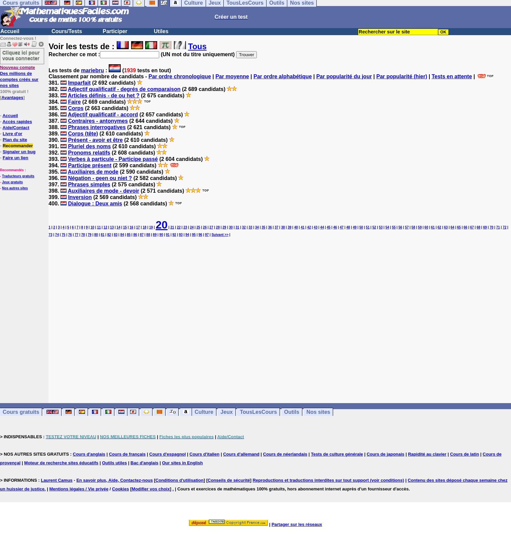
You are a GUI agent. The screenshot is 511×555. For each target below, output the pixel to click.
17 (138, 227)
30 (231, 227)
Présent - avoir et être (95, 140)
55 (394, 227)
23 (185, 227)
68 (478, 227)
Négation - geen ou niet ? (100, 178)
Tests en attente (452, 76)
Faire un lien (15, 157)
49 (354, 227)
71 (498, 227)
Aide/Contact (15, 127)
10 (92, 227)
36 (270, 227)
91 (168, 235)
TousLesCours (258, 412)
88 (148, 235)
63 (446, 227)
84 (122, 235)
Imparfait (79, 83)
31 (237, 227)
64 (452, 227)
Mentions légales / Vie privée (78, 488)
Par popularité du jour (344, 76)
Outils (291, 412)
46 (335, 227)
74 (57, 235)
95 (194, 235)
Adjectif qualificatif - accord (103, 114)
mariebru (92, 70)
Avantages (12, 97)
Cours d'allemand (241, 454)
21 (172, 227)
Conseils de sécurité (229, 480)
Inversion (80, 197)
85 (128, 235)
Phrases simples (89, 184)
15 (125, 227)
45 (328, 227)
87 (141, 235)
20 (162, 225)
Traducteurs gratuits (18, 176)
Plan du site (15, 139)
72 (504, 227)
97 (207, 235)
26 (205, 227)
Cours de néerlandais (285, 454)
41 (302, 227)
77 (76, 235)
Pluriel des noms (89, 146)
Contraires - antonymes (98, 121)
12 (105, 227)
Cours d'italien (205, 454)
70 (491, 227)
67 (472, 227)
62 (439, 227)
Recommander (18, 145)
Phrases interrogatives (97, 127)
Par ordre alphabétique (282, 76)
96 (200, 235)
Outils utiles (114, 462)
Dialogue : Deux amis (95, 203)
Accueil (9, 31)
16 (131, 227)
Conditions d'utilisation (180, 480)
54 (387, 227)
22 (179, 227)
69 (485, 227)
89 (155, 235)
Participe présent (89, 165)
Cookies (120, 488)
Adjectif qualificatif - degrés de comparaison (124, 89)
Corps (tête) (83, 133)
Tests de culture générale (337, 454)
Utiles (161, 31)
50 (361, 227)
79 (89, 235)
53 (381, 227)
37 (276, 227)
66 (465, 227)
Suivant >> (219, 235)
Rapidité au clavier (427, 454)
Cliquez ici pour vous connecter (21, 55)
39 (289, 227)
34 (257, 227)
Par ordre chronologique (179, 76)
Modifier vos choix (151, 488)
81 (102, 235)
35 (263, 227)
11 (99, 227)
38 (283, 227)
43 (315, 227)
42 (309, 227)
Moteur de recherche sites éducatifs (61, 462)
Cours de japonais (385, 454)
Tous (197, 46)
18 (144, 227)
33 (250, 227)
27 (211, 227)
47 (341, 227)
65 (459, 227)
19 (151, 227)
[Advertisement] (280, 314)
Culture (204, 412)
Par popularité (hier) (401, 76)
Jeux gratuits (12, 182)
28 (218, 227)
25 (198, 227)
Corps (75, 108)
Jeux (226, 412)
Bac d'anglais (144, 462)
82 (109, 235)
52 (374, 227)
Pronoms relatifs (89, 153)
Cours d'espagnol (167, 454)
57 (407, 227)
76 (70, 235)
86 (135, 235)
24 (192, 227)
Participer (115, 31)
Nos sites (318, 412)
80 (96, 235)
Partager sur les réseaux (297, 524)
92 (174, 235)
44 (322, 227)
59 (420, 227)
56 (400, 227)
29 (224, 227)
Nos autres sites (15, 188)
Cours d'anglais (89, 454)
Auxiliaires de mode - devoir (103, 191)
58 (413, 227)
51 (368, 227)
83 (115, 235)
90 (161, 235)
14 (118, 227)
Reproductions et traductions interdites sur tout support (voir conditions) (328, 480)
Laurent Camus (57, 480)
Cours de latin (464, 454)
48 (348, 227)
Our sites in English (182, 462)
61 (433, 227)
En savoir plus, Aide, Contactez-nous (114, 480)
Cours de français (127, 454)
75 (63, 235)
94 (187, 235)
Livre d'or (12, 133)
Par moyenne (232, 76)
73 (50, 235)
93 (181, 235)
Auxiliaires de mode (93, 172)
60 (426, 227)
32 (244, 227)
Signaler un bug (19, 151)
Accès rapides (17, 121)
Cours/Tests (67, 31)
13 (112, 227)
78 (83, 235)
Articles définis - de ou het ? (103, 95)
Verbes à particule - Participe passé (113, 159)
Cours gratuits (21, 412)
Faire (74, 102)
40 (296, 227)
